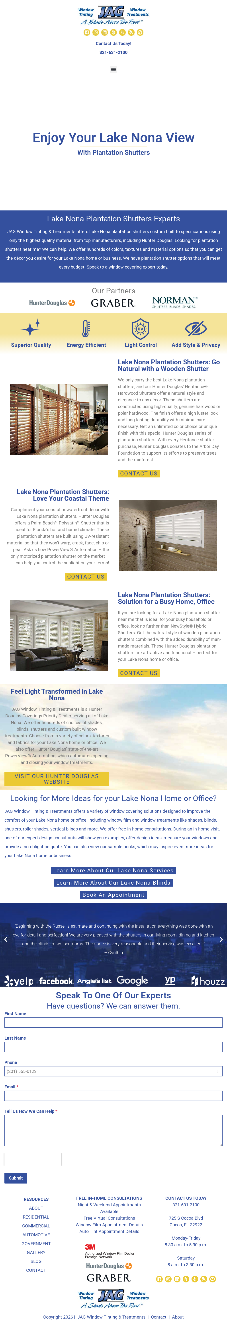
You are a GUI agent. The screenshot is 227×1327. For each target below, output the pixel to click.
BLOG (36, 1261)
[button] (113, 69)
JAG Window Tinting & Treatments (111, 1316)
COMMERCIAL (36, 1225)
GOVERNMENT (36, 1243)
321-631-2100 (113, 52)
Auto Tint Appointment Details (109, 1231)
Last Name (15, 1038)
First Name (15, 1013)
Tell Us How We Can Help (30, 1111)
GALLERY (36, 1252)
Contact (158, 1316)
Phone (10, 1062)
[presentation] (32, 1159)
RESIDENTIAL (36, 1216)
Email (11, 1086)
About (178, 1316)
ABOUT (36, 1208)
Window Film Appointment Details (109, 1224)
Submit (16, 1178)
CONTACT (36, 1270)
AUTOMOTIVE (36, 1234)
